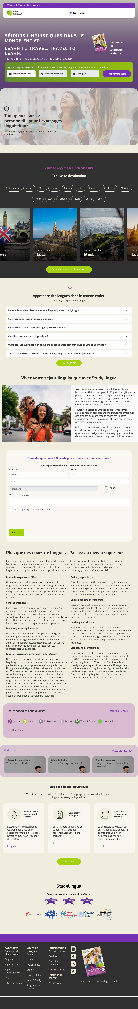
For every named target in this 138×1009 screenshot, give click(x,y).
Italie (50, 198)
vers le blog (69, 861)
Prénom (13, 469)
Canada (68, 188)
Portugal (63, 198)
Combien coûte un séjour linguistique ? (28, 336)
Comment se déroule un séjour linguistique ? (31, 319)
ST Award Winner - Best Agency (23, 5)
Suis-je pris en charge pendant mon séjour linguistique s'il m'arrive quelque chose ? (51, 353)
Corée (89, 198)
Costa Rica (109, 188)
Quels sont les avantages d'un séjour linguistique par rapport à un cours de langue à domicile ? (57, 344)
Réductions (11, 750)
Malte (42, 188)
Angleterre (14, 188)
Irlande (29, 188)
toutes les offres (119, 710)
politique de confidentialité (36, 509)
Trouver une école (117, 73)
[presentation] (29, 522)
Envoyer (16, 532)
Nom (73, 469)
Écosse (54, 188)
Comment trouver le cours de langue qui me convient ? (36, 327)
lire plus (11, 846)
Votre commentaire (19, 495)
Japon (77, 198)
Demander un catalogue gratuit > (116, 47)
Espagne (93, 188)
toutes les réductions (123, 750)
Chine (101, 198)
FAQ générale (69, 362)
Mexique (125, 188)
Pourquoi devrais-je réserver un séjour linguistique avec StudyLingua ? (44, 310)
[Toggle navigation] (129, 13)
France (37, 198)
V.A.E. (80, 188)
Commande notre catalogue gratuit (99, 981)
